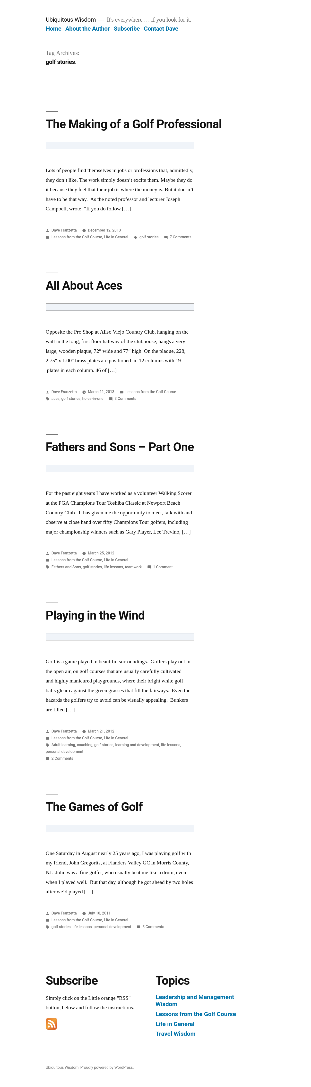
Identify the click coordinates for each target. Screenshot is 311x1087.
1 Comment (163, 567)
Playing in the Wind (95, 615)
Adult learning (63, 744)
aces (56, 398)
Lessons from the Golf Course (77, 237)
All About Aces (84, 285)
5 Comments (153, 926)
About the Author (87, 28)
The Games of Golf (94, 807)
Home (53, 28)
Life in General (116, 237)
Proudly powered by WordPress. (107, 1067)
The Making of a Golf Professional (134, 124)
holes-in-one (93, 398)
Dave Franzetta (64, 230)
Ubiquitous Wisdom (71, 19)
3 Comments (125, 398)
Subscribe (127, 28)
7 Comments (180, 237)
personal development (64, 751)
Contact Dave (161, 28)
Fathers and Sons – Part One (120, 447)
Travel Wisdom (176, 1033)
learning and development (137, 744)
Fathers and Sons (66, 567)
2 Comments (62, 758)
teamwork (133, 567)
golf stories (149, 237)
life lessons (113, 567)
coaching (85, 744)
